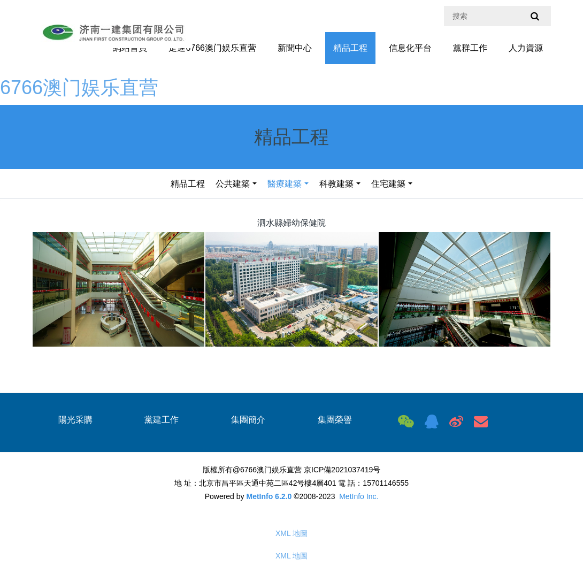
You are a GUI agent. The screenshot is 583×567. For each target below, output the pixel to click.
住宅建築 (388, 183)
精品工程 (350, 47)
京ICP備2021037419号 (342, 469)
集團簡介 (248, 419)
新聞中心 (295, 47)
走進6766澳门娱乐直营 (212, 47)
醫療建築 (284, 183)
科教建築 (336, 183)
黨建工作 (161, 419)
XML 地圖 (291, 533)
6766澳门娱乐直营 (79, 87)
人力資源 (526, 47)
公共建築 (233, 183)
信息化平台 (410, 47)
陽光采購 (75, 419)
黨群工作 (470, 47)
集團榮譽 (335, 419)
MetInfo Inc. (358, 496)
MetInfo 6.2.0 (268, 496)
